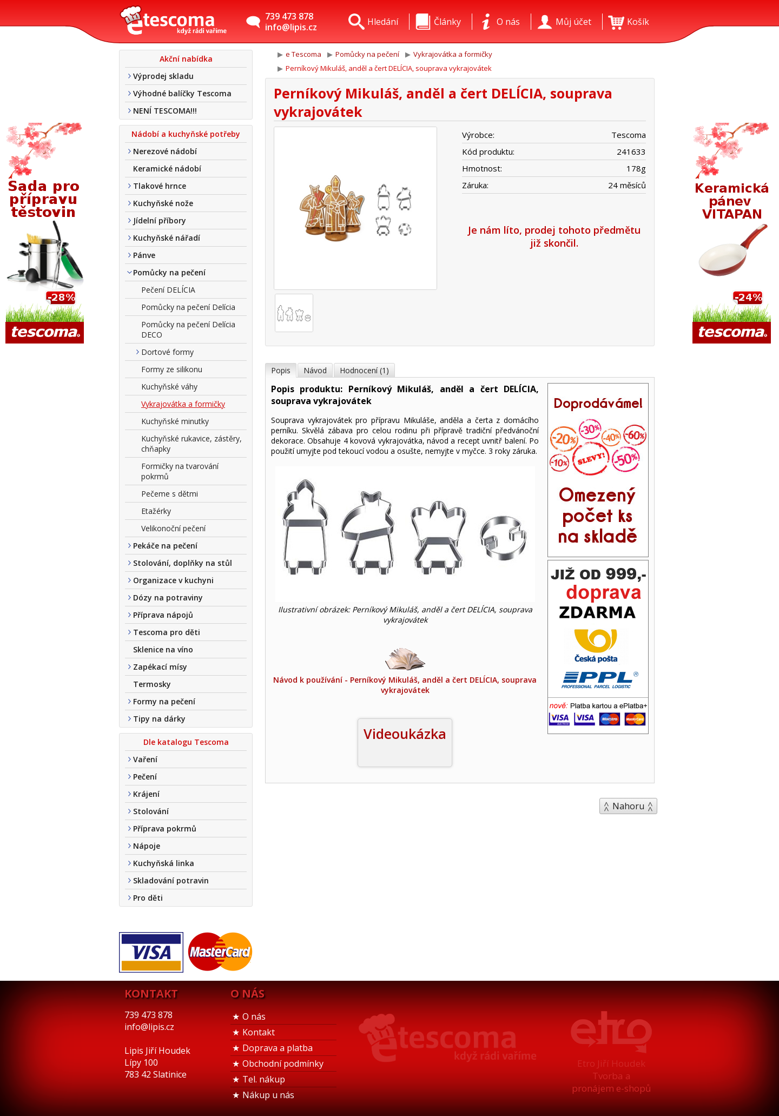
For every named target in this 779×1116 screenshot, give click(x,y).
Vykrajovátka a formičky (183, 404)
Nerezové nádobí (165, 151)
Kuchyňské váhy (169, 386)
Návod (315, 370)
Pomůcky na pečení (169, 272)
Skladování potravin (171, 880)
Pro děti (148, 898)
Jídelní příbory (159, 220)
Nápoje (146, 846)
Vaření (145, 759)
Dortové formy (167, 352)
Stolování (151, 811)
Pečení (145, 776)
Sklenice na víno (163, 649)
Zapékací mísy (160, 667)
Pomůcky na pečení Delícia (188, 307)
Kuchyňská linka (163, 863)
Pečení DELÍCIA (168, 290)
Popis (281, 370)
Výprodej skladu (163, 76)
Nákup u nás (268, 1095)
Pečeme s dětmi (169, 493)
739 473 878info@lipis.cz (291, 21)
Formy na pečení (164, 701)
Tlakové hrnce (159, 186)
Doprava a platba (277, 1048)
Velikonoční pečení (173, 528)
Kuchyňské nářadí (166, 238)
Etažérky (156, 511)
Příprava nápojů (163, 615)
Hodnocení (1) (364, 370)
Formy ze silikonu (171, 369)
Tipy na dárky (159, 719)
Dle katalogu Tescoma (186, 742)
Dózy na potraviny (168, 597)
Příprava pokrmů (164, 828)
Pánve (144, 255)
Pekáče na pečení (165, 545)
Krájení (146, 794)
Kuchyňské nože (163, 203)
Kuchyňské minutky (175, 421)
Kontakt (258, 1032)
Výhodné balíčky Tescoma (182, 93)
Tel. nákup (263, 1079)
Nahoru (628, 806)
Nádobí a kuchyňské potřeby (185, 134)
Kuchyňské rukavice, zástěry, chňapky (191, 443)
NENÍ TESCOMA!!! (165, 110)
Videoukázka (405, 733)
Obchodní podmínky (283, 1063)
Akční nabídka (186, 59)
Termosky (152, 684)
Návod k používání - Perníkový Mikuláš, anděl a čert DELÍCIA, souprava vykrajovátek (405, 670)
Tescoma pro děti (166, 632)
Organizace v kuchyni (173, 580)
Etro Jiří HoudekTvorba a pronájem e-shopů (611, 1075)
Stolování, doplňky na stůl (182, 563)
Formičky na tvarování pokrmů (180, 471)
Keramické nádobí (167, 168)
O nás (254, 1016)
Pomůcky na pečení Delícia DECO (188, 329)
